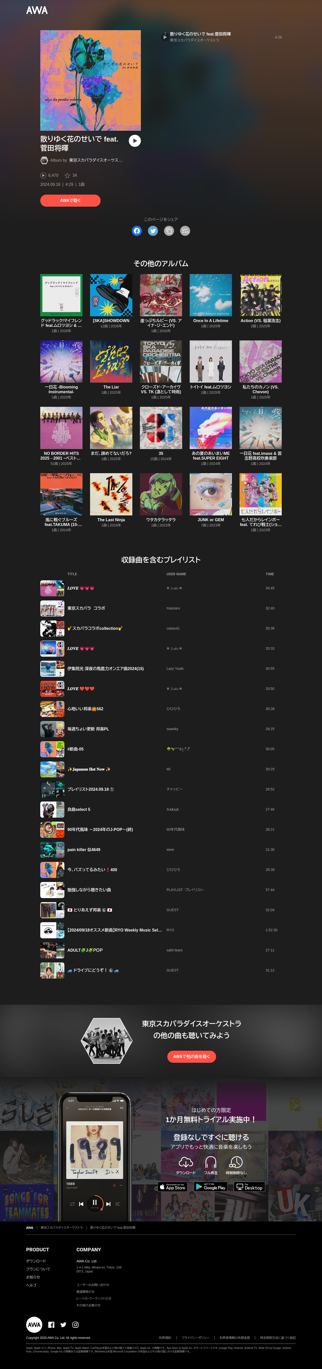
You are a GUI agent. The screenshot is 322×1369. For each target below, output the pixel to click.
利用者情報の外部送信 (235, 1338)
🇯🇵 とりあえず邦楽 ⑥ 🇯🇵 (89, 910)
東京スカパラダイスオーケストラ (97, 160)
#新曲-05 (75, 749)
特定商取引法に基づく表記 (278, 1338)
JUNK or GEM (211, 520)
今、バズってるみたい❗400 (92, 870)
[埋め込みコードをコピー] (185, 231)
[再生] (135, 141)
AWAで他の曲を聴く (191, 1056)
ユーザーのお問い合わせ (92, 1285)
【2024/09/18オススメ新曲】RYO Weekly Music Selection (118, 930)
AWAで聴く (70, 200)
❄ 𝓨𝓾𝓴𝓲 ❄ (174, 588)
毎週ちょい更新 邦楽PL (88, 729)
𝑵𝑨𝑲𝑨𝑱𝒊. (173, 809)
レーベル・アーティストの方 (93, 1298)
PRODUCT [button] (37, 1250)
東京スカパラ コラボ (86, 608)
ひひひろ (173, 709)
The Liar (111, 387)
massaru (173, 608)
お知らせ (33, 1277)
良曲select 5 (78, 809)
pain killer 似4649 (83, 850)
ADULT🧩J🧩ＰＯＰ (85, 950)
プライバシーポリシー (196, 1338)
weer (170, 850)
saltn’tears (175, 950)
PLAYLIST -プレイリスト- (185, 890)
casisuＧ (173, 628)
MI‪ (169, 769)
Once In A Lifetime (210, 321)
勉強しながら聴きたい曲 (89, 890)
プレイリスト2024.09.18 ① (90, 789)
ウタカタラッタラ (161, 520)
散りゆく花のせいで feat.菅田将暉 (200, 34)
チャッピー (175, 789)
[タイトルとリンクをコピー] (169, 231)
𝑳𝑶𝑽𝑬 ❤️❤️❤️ (81, 689)
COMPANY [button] (88, 1250)
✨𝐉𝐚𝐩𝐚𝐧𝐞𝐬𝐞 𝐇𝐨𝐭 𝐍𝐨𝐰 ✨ (89, 769)
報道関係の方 (85, 1292)
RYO (170, 930)
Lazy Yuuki (175, 669)
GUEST (173, 910)
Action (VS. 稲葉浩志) (260, 321)
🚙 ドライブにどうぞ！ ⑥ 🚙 (93, 970)
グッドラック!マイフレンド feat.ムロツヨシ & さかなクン (61, 325)
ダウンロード (36, 1261)
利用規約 (165, 1338)
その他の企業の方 (88, 1305)
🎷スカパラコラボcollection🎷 (95, 628)
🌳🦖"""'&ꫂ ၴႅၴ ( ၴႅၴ (178, 749)
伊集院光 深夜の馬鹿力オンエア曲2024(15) (105, 669)
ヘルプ (31, 1285)
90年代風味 (176, 829)
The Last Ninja (111, 520)
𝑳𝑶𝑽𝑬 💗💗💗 (81, 588)
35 (161, 453)
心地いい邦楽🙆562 (85, 709)
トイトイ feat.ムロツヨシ (210, 387)
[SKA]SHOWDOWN (111, 321)
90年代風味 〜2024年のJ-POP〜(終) (100, 829)
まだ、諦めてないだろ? (111, 453)
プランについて (38, 1269)
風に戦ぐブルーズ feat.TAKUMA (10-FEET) (61, 525)
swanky (172, 729)
